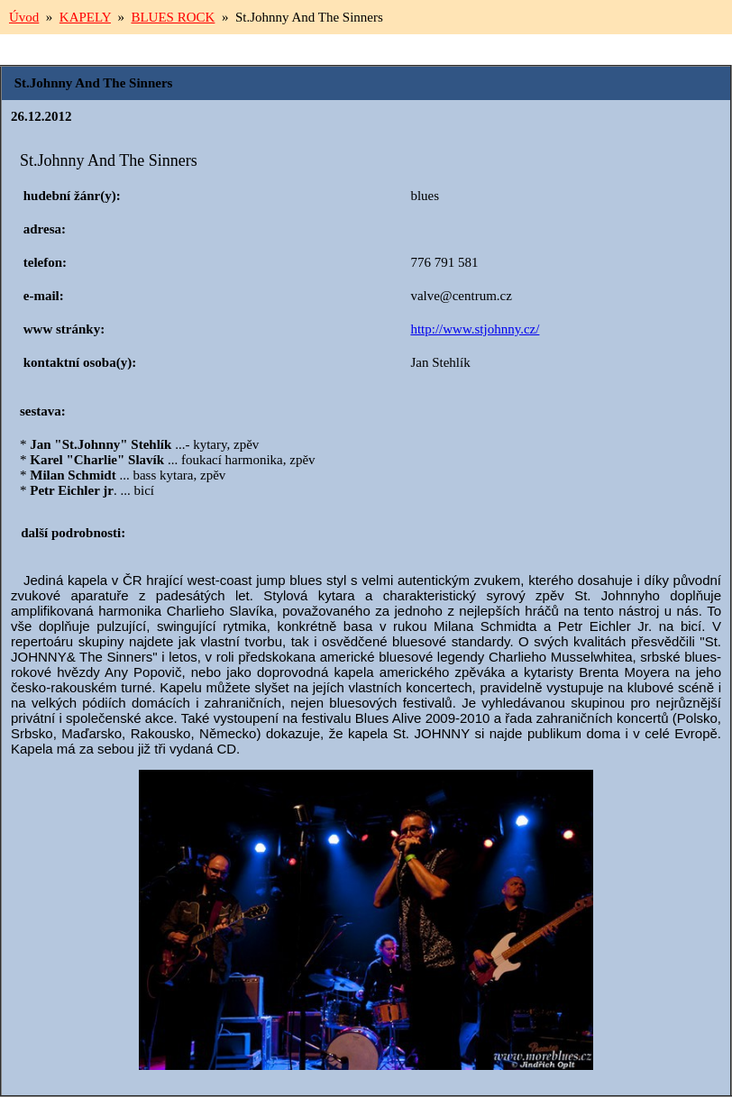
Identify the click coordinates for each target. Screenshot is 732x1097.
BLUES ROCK (173, 17)
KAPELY (85, 17)
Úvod (24, 17)
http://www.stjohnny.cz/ (474, 329)
